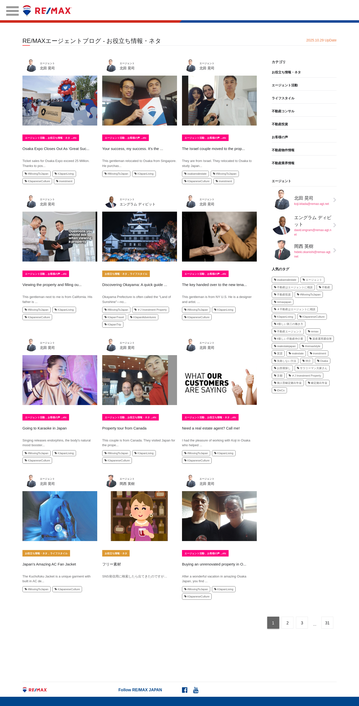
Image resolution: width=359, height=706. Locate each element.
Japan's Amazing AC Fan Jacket (49, 564)
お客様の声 (133, 138)
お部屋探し (282, 368)
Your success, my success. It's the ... (132, 148)
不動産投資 (280, 124)
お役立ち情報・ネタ (59, 138)
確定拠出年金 (317, 382)
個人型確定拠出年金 (288, 382)
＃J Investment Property (150, 309)
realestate (296, 353)
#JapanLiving (64, 173)
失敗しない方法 (285, 360)
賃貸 (278, 353)
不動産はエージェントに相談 (293, 287)
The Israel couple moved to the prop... (213, 148)
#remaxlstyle (311, 346)
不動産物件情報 (283, 150)
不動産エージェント (288, 331)
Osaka (322, 360)
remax (313, 331)
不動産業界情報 (283, 163)
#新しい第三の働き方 (288, 323)
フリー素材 (111, 564)
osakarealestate (195, 173)
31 (327, 623)
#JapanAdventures (143, 317)
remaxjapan (282, 301)
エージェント (281, 181)
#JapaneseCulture (37, 181)
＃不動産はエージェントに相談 (294, 309)
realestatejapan (285, 346)
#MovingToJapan (36, 173)
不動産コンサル (283, 111)
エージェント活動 (35, 138)
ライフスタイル (138, 274)
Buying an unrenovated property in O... (214, 564)
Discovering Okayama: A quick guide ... (134, 284)
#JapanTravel (114, 317)
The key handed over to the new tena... (214, 284)
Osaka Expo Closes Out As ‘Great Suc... (55, 148)
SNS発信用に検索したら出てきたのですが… (134, 576)
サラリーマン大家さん (312, 368)
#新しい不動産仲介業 (288, 338)
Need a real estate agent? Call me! (211, 428)
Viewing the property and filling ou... (52, 284)
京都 (278, 375)
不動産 (324, 287)
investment (64, 181)
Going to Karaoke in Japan (44, 428)
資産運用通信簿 (320, 338)
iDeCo (279, 390)
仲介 (306, 360)
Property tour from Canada (124, 428)
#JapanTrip (112, 324)
